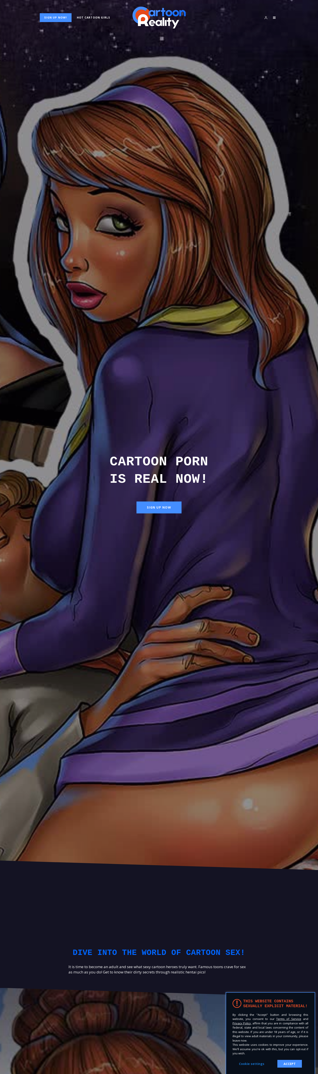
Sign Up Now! (55, 17)
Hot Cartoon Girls (93, 17)
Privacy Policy (242, 1023)
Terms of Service (288, 1019)
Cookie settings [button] (251, 1064)
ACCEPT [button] (290, 1064)
